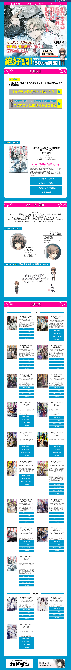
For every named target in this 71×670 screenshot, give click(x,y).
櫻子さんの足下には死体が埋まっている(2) (56, 592)
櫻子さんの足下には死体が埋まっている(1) (26, 592)
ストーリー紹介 (35, 3)
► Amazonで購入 (46, 183)
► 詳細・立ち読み (46, 179)
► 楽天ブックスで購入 (46, 188)
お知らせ (14, 3)
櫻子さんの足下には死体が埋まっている (46, 150)
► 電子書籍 (46, 192)
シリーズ (56, 3)
